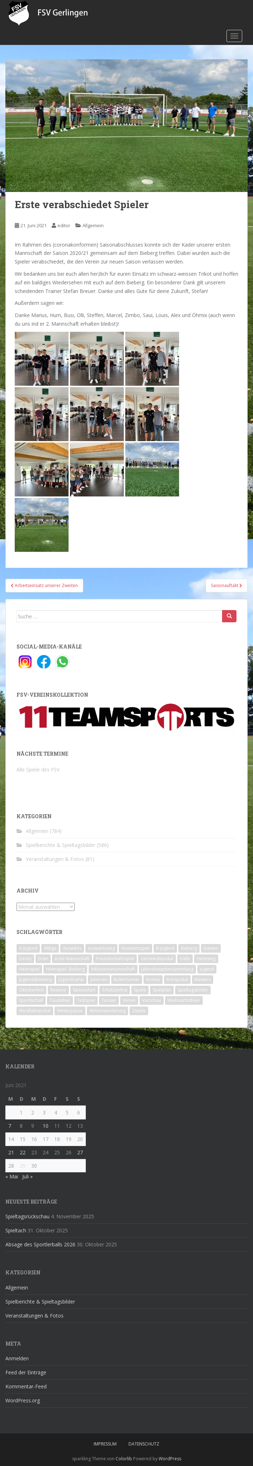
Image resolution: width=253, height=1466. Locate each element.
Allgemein (93, 225)
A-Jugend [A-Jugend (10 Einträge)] (28, 948)
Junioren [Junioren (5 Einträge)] (98, 979)
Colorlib (124, 1459)
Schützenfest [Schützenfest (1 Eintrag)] (114, 990)
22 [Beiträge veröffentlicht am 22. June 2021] (22, 1152)
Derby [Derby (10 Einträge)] (25, 959)
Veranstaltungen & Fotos (55, 859)
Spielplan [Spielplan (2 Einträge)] (162, 990)
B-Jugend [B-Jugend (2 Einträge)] (165, 948)
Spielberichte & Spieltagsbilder (60, 845)
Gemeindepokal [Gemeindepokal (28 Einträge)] (157, 959)
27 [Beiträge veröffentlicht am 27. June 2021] (80, 1152)
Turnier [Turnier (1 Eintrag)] (109, 1000)
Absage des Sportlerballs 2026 (40, 1244)
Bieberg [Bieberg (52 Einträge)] (189, 948)
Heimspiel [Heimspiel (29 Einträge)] (29, 969)
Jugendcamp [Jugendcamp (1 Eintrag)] (71, 979)
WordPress (170, 1459)
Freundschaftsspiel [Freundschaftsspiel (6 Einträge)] (115, 959)
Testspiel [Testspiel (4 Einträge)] (86, 1000)
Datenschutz (143, 1444)
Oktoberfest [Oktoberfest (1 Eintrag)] (31, 990)
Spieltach (15, 1230)
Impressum (105, 1444)
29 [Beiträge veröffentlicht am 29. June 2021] (22, 1165)
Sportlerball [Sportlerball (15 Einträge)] (31, 1000)
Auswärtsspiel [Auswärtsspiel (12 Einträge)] (135, 948)
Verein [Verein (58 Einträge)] (129, 1000)
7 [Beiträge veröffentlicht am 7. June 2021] (9, 1125)
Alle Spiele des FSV (38, 769)
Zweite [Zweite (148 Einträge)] (139, 1011)
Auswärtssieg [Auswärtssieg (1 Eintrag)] (101, 948)
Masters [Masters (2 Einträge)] (203, 979)
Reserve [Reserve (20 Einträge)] (58, 990)
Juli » (27, 1176)
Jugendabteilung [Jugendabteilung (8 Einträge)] (35, 979)
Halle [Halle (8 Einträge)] (185, 959)
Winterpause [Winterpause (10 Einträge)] (70, 1011)
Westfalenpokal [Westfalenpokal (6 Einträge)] (35, 1011)
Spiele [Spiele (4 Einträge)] (140, 990)
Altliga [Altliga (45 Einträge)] (50, 948)
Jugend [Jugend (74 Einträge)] (207, 969)
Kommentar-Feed (26, 1386)
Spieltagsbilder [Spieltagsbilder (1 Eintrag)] (193, 990)
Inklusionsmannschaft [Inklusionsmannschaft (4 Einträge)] (113, 969)
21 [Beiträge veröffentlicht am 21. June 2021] (11, 1152)
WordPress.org (22, 1400)
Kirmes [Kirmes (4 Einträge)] (153, 979)
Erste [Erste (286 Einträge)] (43, 959)
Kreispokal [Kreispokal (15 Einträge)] (177, 979)
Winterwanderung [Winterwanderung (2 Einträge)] (107, 1011)
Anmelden (17, 1358)
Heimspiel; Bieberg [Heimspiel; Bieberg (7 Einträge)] (65, 969)
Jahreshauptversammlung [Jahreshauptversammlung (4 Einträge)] (167, 969)
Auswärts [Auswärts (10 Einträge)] (72, 948)
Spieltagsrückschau (27, 1216)
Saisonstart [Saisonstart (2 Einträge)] (84, 990)
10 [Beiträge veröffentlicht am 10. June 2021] (45, 1125)
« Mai (11, 1176)
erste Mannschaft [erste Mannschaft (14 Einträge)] (72, 959)
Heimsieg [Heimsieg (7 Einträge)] (206, 959)
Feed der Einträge (25, 1372)
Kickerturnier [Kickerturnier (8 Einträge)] (127, 979)
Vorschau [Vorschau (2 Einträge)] (151, 1000)
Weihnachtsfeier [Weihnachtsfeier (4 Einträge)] (184, 1000)
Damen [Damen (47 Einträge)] (210, 948)
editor (63, 225)
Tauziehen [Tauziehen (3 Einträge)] (60, 1000)
